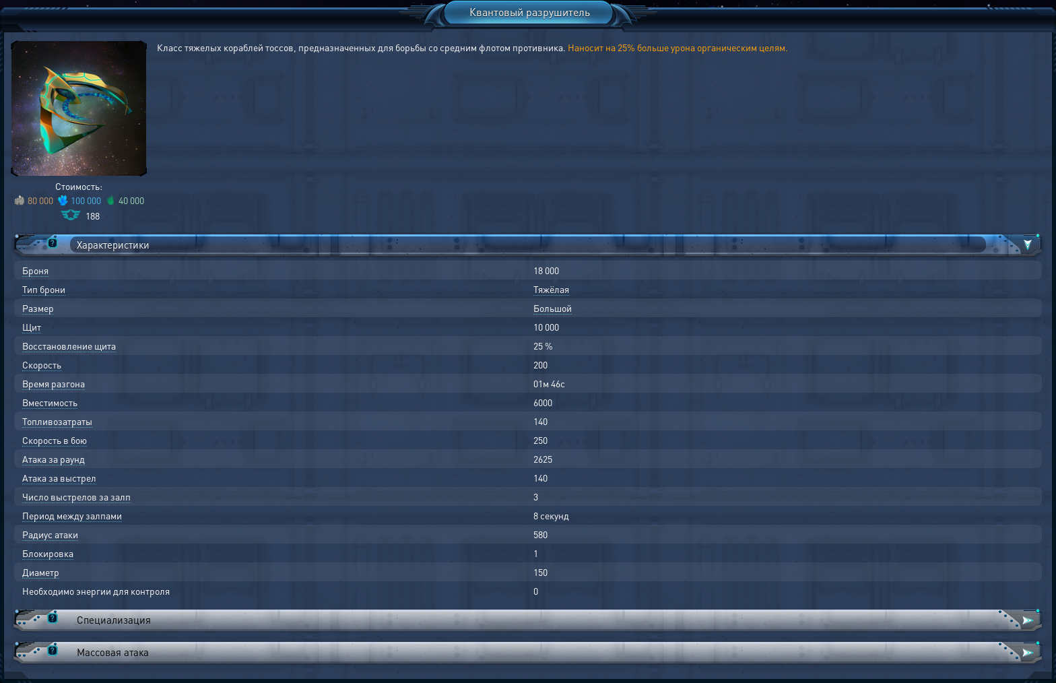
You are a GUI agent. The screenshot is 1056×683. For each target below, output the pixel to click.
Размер (38, 308)
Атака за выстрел (59, 477)
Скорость (41, 364)
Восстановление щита (69, 345)
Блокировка (47, 553)
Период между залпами (72, 515)
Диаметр (40, 572)
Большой (552, 308)
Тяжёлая (551, 289)
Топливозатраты (57, 421)
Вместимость (49, 402)
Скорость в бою (54, 440)
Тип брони (43, 289)
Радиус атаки (50, 534)
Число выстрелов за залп (76, 496)
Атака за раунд (53, 459)
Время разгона (53, 383)
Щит (31, 327)
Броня (35, 270)
